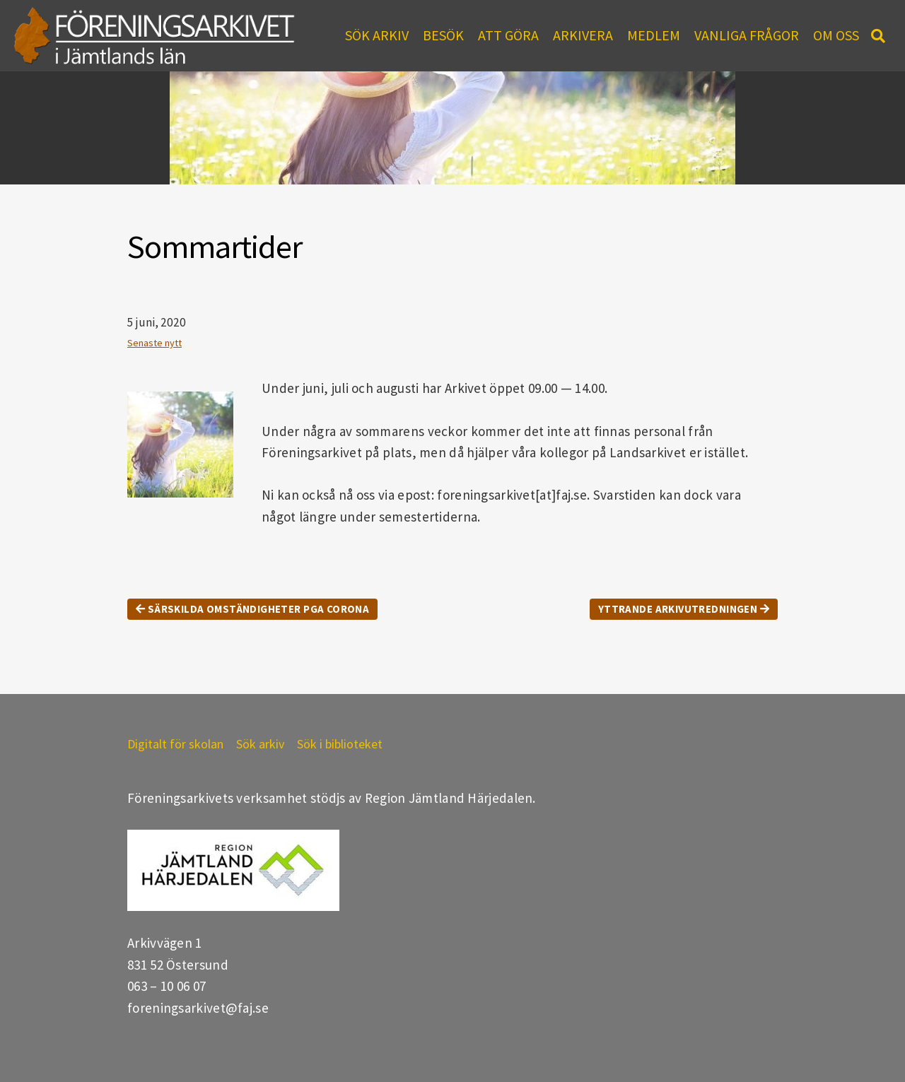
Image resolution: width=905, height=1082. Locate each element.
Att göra (508, 35)
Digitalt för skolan (175, 744)
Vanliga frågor (746, 35)
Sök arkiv (377, 35)
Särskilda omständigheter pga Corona (252, 609)
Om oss (836, 35)
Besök (443, 35)
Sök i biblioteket (340, 744)
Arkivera (583, 35)
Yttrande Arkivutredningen (683, 609)
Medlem (653, 35)
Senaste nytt (154, 342)
